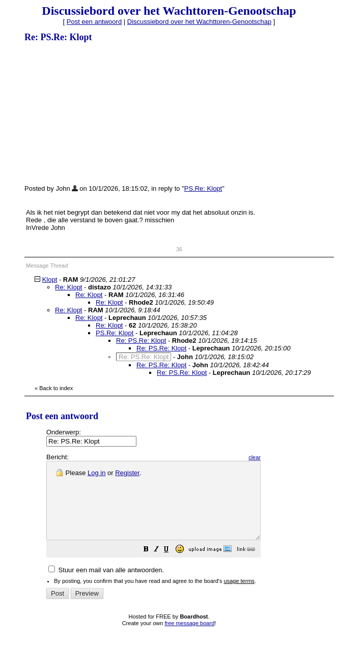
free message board (189, 638)
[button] (171, 566)
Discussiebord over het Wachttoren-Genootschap (199, 21)
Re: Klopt (68, 287)
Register (127, 473)
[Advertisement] (100, 113)
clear (280, 457)
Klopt (50, 279)
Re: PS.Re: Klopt (141, 340)
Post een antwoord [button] (94, 21)
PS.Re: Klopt (203, 188)
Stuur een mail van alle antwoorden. (106, 585)
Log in (96, 473)
